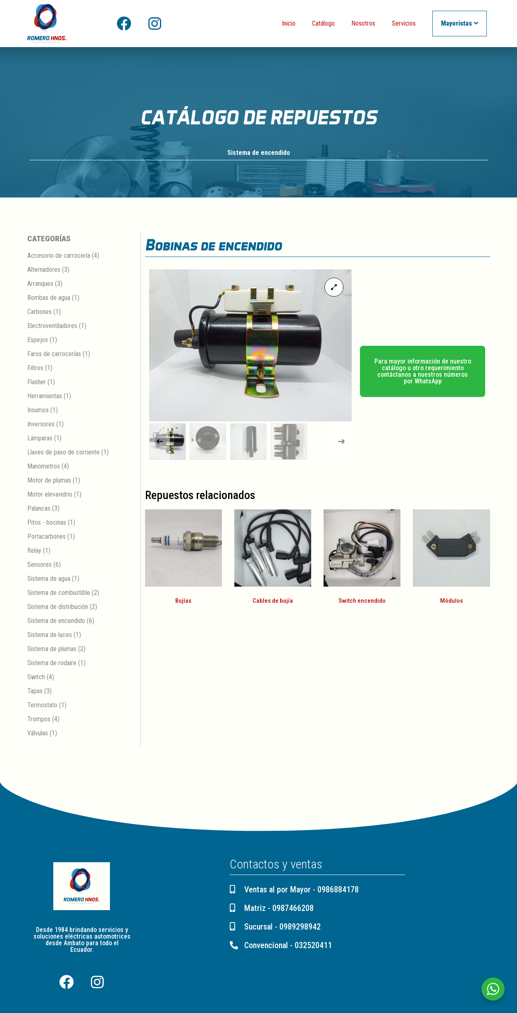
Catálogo (323, 23)
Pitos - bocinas (46, 523)
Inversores (41, 424)
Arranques (40, 284)
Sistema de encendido (258, 153)
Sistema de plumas (51, 649)
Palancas (38, 509)
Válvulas (37, 733)
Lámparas (39, 438)
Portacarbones (46, 537)
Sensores (39, 565)
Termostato (42, 705)
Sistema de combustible (58, 593)
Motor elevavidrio (49, 495)
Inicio (288, 23)
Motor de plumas (49, 481)
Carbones (39, 312)
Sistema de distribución (57, 607)
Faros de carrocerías (54, 354)
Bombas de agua (48, 298)
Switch (36, 677)
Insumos (38, 410)
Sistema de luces (49, 635)
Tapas (35, 691)
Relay (34, 551)
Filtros (35, 368)
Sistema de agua (48, 579)
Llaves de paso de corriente (63, 453)
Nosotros (363, 23)
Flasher (36, 382)
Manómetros (43, 467)
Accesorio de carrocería (58, 256)
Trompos (38, 719)
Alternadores (43, 270)
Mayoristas (459, 23)
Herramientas (44, 396)
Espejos (37, 340)
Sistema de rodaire (51, 663)
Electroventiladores (52, 326)
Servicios (404, 23)
